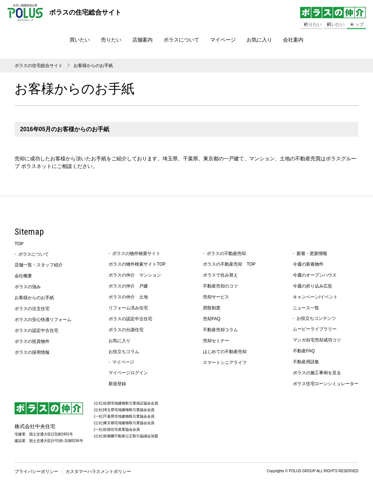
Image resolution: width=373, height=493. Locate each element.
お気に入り (259, 40)
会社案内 (293, 40)
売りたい (111, 40)
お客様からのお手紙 (93, 65)
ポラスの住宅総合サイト (39, 65)
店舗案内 (142, 40)
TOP (19, 243)
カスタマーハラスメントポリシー (98, 471)
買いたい (80, 40)
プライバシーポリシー (36, 471)
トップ (357, 24)
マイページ (223, 40)
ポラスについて (181, 40)
